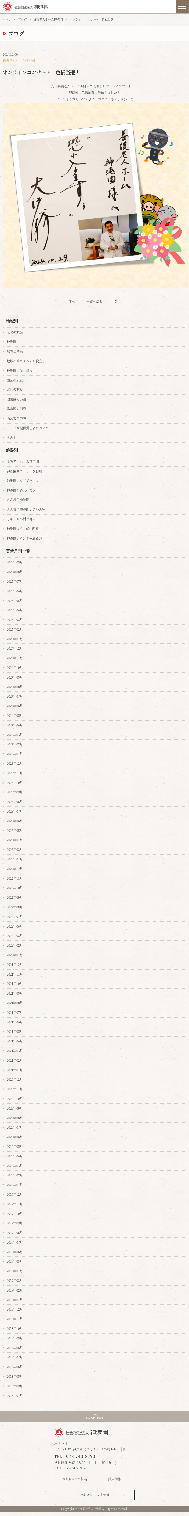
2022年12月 (15, 868)
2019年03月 (15, 1280)
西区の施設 (15, 380)
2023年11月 (15, 773)
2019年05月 (15, 1261)
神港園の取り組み (19, 370)
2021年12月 (15, 964)
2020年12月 (15, 1079)
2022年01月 (15, 955)
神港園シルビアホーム (23, 480)
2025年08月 (15, 571)
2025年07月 (15, 581)
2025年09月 (15, 562)
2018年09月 (15, 1338)
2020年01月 (15, 1184)
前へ (71, 301)
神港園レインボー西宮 (23, 528)
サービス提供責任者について (28, 428)
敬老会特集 (15, 351)
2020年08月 (15, 1117)
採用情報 (114, 1479)
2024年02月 (15, 744)
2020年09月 (15, 1108)
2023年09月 (15, 792)
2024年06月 (15, 705)
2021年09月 (15, 993)
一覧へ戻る (94, 301)
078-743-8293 (81, 1456)
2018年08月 (15, 1347)
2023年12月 (15, 763)
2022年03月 (15, 935)
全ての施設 (15, 332)
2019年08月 (15, 1232)
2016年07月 (15, 1395)
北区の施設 (15, 389)
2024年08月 (15, 686)
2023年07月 (15, 811)
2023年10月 (15, 782)
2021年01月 (15, 1070)
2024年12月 (15, 648)
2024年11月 (15, 658)
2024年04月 (15, 725)
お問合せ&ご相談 (74, 1479)
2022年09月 (15, 897)
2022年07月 (15, 916)
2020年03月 (15, 1165)
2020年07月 (15, 1127)
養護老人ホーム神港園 (48, 19)
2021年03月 (15, 1050)
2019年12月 (15, 1194)
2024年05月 (15, 715)
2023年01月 (15, 859)
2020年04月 (15, 1156)
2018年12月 (15, 1309)
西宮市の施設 (16, 418)
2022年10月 (15, 887)
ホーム (7, 19)
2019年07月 (15, 1242)
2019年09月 (15, 1223)
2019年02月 (15, 1290)
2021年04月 (15, 1041)
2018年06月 (15, 1366)
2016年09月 (15, 1386)
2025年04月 (15, 610)
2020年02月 (15, 1175)
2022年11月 (15, 878)
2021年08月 (15, 1002)
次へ (117, 301)
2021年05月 (15, 1031)
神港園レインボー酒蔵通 (24, 538)
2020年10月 (15, 1098)
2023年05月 (15, 830)
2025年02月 (15, 629)
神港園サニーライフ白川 (24, 471)
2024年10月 (15, 667)
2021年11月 (15, 974)
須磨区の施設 (16, 399)
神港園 (11, 341)
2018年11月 (15, 1318)
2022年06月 (15, 926)
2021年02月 (15, 1060)
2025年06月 (15, 591)
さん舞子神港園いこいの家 (26, 509)
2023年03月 (15, 849)
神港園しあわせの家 (21, 490)
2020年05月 (15, 1146)
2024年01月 (15, 753)
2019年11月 (15, 1204)
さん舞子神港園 (18, 499)
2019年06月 (15, 1252)
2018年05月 (15, 1376)
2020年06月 (15, 1136)
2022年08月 (15, 907)
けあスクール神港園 (94, 1494)
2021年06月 (15, 1022)
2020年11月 (15, 1089)
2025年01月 (15, 639)
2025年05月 (15, 600)
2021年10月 (15, 983)
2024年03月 (15, 734)
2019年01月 (15, 1299)
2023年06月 (15, 820)
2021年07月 (15, 1012)
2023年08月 (15, 801)
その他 (11, 437)
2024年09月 (15, 677)
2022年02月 (15, 945)
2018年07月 (15, 1357)
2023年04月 (15, 839)
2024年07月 (15, 696)
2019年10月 (15, 1213)
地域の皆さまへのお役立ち (26, 361)
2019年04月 (15, 1271)
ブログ (22, 19)
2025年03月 (15, 619)
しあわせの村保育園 (21, 519)
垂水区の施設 (16, 408)
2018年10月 (15, 1328)
